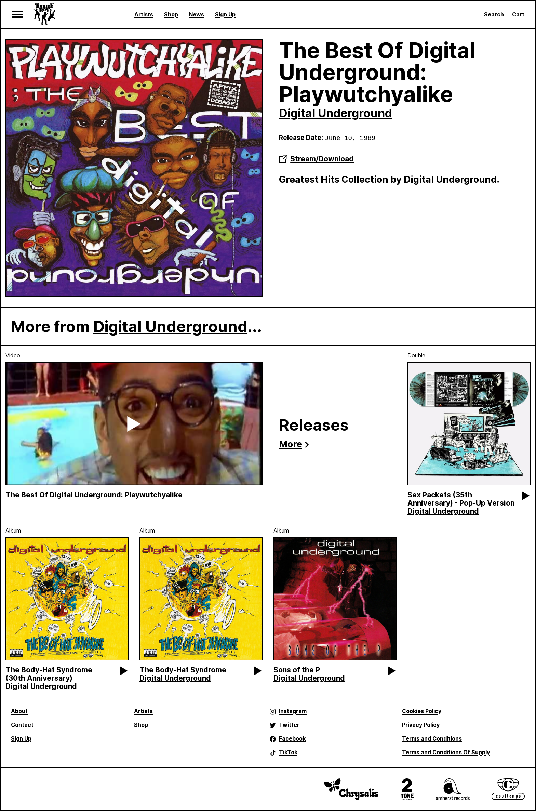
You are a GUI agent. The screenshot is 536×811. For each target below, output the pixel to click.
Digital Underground (335, 113)
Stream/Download (316, 159)
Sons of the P (296, 670)
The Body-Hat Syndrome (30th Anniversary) (48, 674)
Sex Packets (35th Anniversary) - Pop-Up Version (460, 498)
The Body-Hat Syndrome (182, 670)
